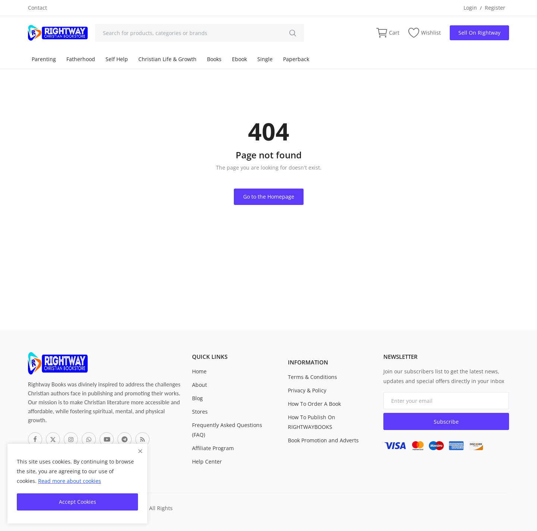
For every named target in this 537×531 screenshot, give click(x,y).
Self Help (117, 59)
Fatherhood (80, 59)
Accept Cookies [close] (77, 501)
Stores (200, 411)
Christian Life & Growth (167, 59)
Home (199, 371)
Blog (197, 398)
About (199, 384)
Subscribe (446, 421)
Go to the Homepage (268, 196)
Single (265, 59)
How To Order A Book (314, 403)
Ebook (239, 59)
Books (214, 59)
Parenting (44, 59)
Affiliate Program (213, 448)
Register (495, 7)
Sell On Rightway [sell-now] (479, 32)
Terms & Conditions (312, 376)
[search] (293, 32)
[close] (140, 451)
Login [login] (470, 7)
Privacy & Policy (307, 390)
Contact (37, 7)
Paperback (296, 59)
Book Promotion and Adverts (323, 440)
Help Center (207, 461)
